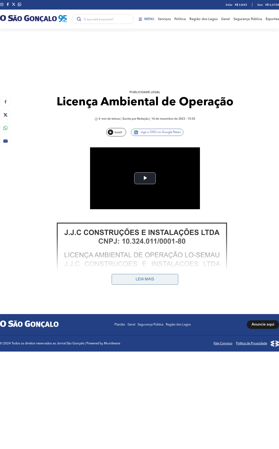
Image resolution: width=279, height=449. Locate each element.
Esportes (272, 19)
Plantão (119, 262)
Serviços (164, 19)
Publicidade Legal (144, 92)
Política (180, 19)
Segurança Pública (247, 19)
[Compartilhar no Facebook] (5, 101)
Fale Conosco (223, 281)
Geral (225, 19)
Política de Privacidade (251, 281)
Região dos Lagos (203, 19)
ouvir (115, 132)
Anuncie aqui (263, 263)
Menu (146, 19)
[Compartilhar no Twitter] (5, 114)
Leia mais (145, 217)
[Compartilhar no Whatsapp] (5, 128)
